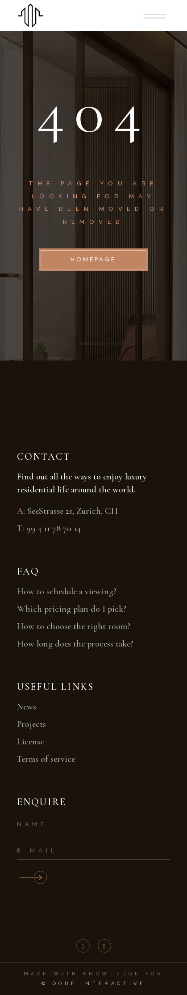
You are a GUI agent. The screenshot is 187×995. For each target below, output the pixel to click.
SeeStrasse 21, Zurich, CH (72, 511)
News (26, 706)
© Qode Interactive (94, 984)
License (30, 741)
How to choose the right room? (73, 626)
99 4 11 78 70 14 (53, 528)
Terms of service (46, 759)
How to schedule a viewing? (66, 591)
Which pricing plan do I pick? (71, 609)
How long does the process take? (75, 643)
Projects (31, 724)
